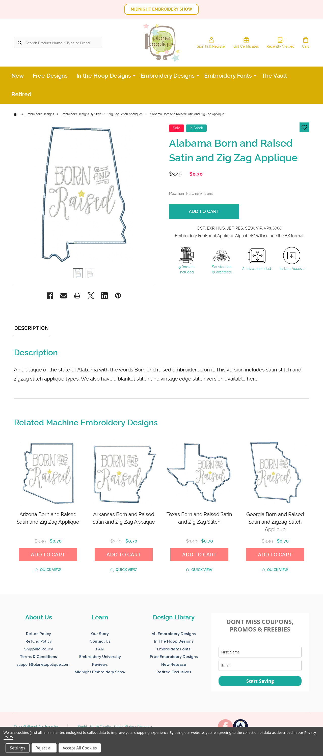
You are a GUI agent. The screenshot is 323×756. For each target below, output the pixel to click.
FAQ (100, 649)
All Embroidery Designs (174, 634)
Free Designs (50, 75)
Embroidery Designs (168, 75)
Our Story (100, 634)
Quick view (48, 570)
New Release (173, 664)
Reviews (100, 664)
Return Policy (38, 634)
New (17, 75)
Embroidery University (100, 656)
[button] (161, 9)
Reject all (44, 748)
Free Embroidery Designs (174, 656)
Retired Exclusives (173, 672)
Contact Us (100, 641)
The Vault (274, 75)
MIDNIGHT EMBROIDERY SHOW (161, 9)
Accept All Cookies (80, 748)
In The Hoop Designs (174, 641)
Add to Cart (204, 211)
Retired (21, 94)
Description (31, 328)
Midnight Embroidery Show (100, 672)
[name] (260, 652)
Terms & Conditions (38, 656)
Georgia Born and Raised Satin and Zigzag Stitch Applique (275, 521)
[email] (260, 665)
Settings (17, 748)
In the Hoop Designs (103, 75)
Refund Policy (38, 641)
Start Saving (260, 681)
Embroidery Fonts (228, 75)
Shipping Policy (38, 649)
